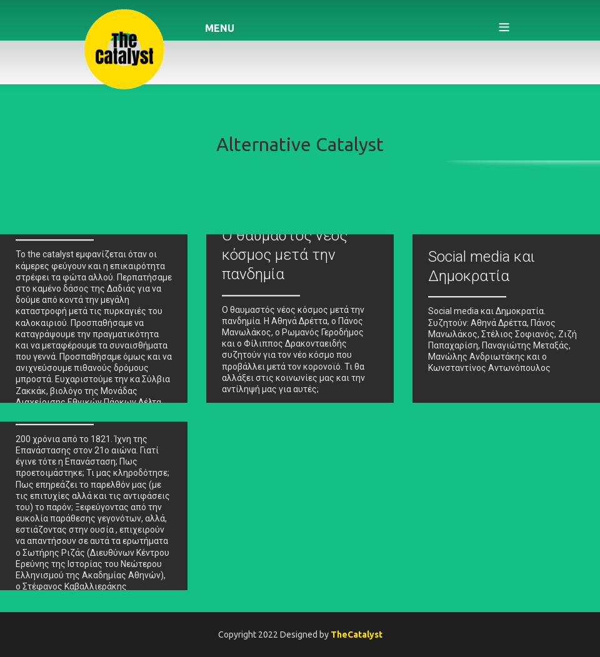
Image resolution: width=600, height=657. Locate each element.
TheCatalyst (356, 635)
